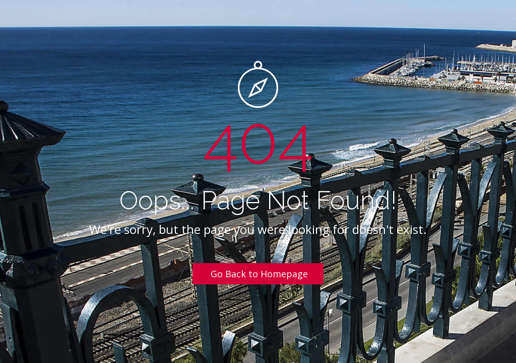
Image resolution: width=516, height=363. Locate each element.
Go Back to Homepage (259, 274)
